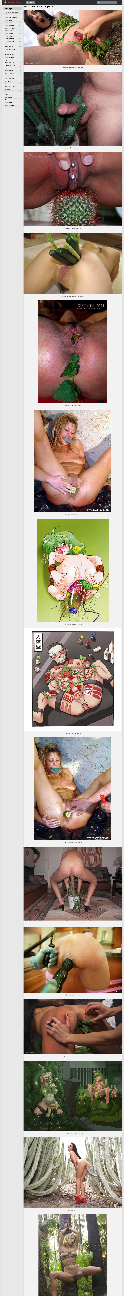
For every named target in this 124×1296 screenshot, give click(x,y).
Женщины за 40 (10, 41)
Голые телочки (9, 57)
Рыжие (7, 52)
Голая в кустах (9, 73)
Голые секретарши (11, 17)
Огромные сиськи (10, 60)
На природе (8, 100)
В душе (7, 94)
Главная (31, 2)
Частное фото (9, 23)
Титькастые (8, 97)
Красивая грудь (10, 38)
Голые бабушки (9, 105)
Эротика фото (9, 20)
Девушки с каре (10, 86)
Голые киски (9, 44)
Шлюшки (8, 89)
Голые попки (9, 46)
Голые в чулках (9, 33)
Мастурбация (9, 36)
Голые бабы (8, 102)
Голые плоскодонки (11, 76)
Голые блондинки (10, 28)
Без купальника (10, 92)
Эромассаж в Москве (11, 12)
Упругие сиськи (10, 65)
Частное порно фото (11, 15)
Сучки (7, 84)
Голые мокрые (9, 25)
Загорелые (8, 81)
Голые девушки (9, 62)
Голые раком (9, 70)
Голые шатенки (9, 31)
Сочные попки (9, 78)
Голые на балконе (10, 68)
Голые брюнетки (10, 49)
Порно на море (9, 54)
